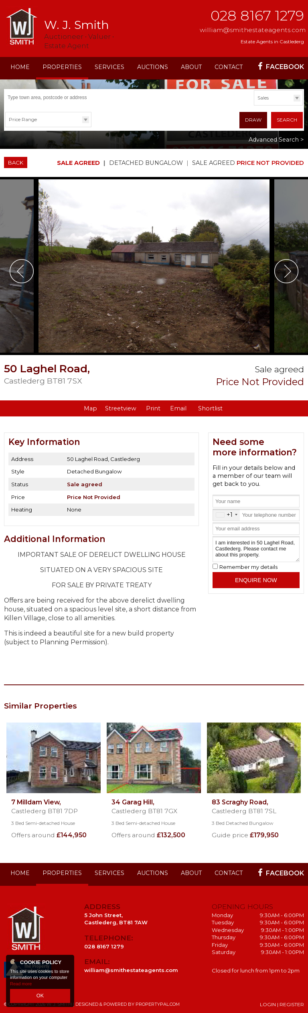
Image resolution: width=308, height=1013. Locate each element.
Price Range (23, 119)
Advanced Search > (276, 138)
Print (153, 407)
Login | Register (282, 1003)
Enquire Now (256, 578)
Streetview (120, 407)
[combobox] (226, 513)
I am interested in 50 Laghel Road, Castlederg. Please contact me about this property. (256, 547)
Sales (263, 98)
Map (90, 407)
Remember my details (248, 565)
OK (40, 996)
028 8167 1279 (257, 15)
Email (178, 407)
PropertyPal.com (158, 1003)
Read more (21, 985)
